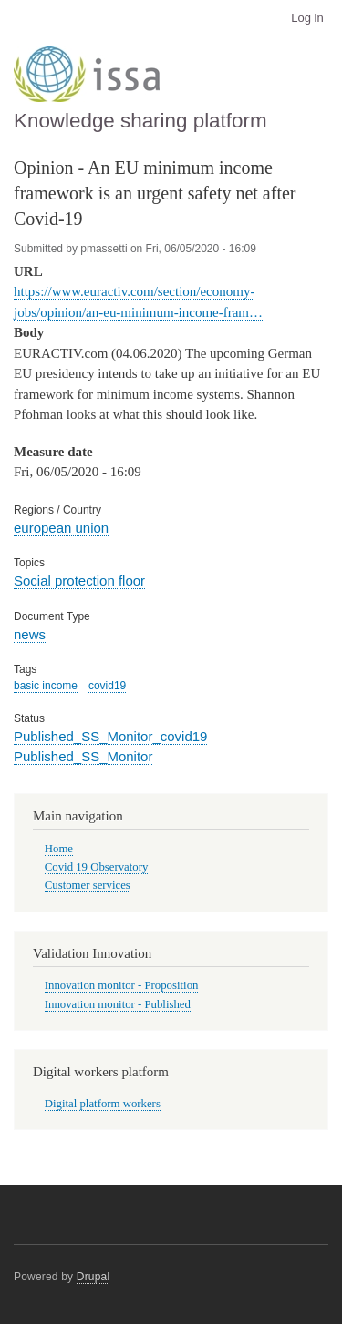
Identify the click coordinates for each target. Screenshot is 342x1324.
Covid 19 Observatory (97, 867)
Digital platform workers (103, 1103)
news (30, 634)
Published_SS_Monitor (83, 756)
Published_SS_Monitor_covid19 (110, 736)
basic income (46, 685)
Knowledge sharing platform (140, 120)
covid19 (107, 685)
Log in (307, 18)
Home (59, 848)
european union (61, 527)
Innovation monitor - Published (118, 1004)
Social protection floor (79, 580)
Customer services (87, 885)
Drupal (93, 1276)
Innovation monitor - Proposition (122, 985)
